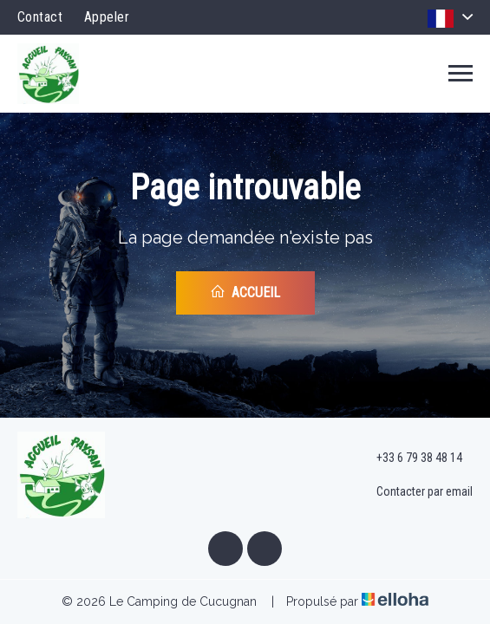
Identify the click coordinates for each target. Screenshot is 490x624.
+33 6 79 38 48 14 (409, 458)
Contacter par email (414, 492)
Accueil (245, 292)
